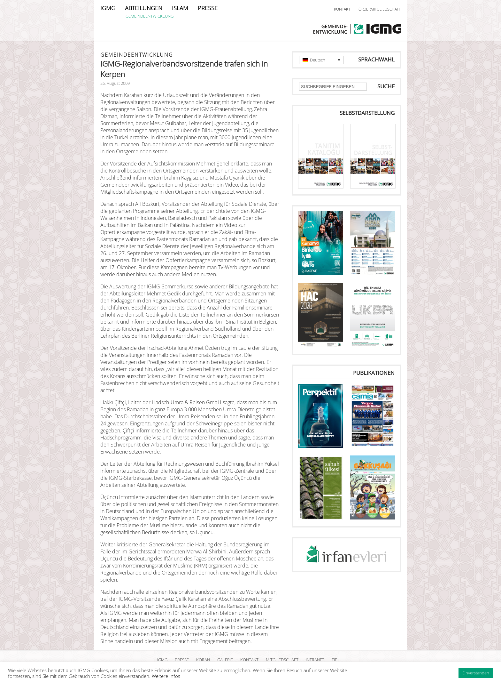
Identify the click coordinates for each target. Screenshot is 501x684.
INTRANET (315, 660)
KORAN (203, 660)
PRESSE (208, 8)
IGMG (107, 8)
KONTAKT (342, 9)
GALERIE (225, 660)
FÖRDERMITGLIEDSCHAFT (379, 9)
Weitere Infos (166, 676)
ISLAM (180, 8)
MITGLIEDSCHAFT (282, 660)
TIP (334, 660)
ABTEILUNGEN (143, 8)
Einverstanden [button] (475, 673)
